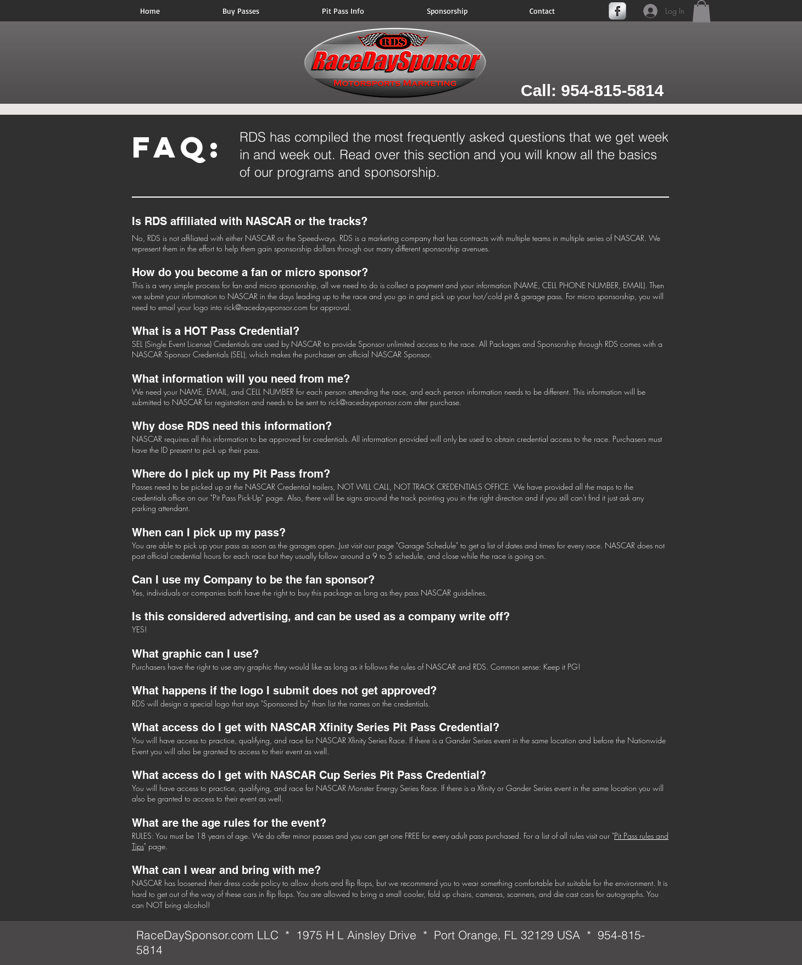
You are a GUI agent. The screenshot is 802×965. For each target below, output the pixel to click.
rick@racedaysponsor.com (266, 307)
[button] (701, 11)
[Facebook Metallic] (617, 11)
